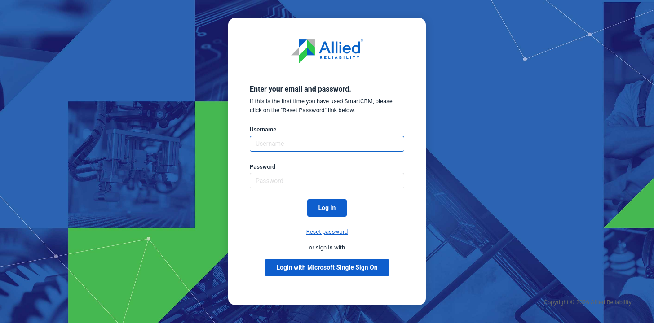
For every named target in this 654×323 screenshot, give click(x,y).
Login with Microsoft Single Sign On (326, 267)
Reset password (327, 231)
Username (263, 129)
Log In (327, 207)
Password (262, 166)
